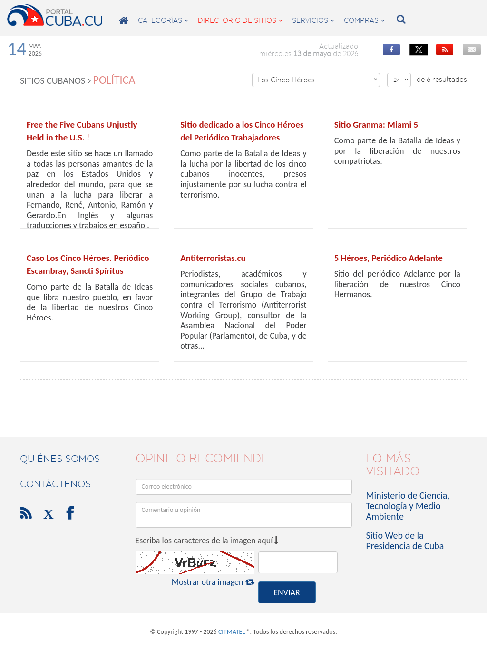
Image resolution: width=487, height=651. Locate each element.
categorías (163, 20)
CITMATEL (231, 632)
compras (364, 20)
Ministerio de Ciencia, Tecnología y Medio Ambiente (408, 506)
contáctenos (55, 484)
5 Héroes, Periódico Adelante (388, 257)
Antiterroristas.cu (212, 257)
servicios (313, 20)
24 (401, 80)
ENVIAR (286, 592)
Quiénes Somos (60, 458)
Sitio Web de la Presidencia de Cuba (405, 540)
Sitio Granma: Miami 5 (376, 124)
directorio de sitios (240, 20)
